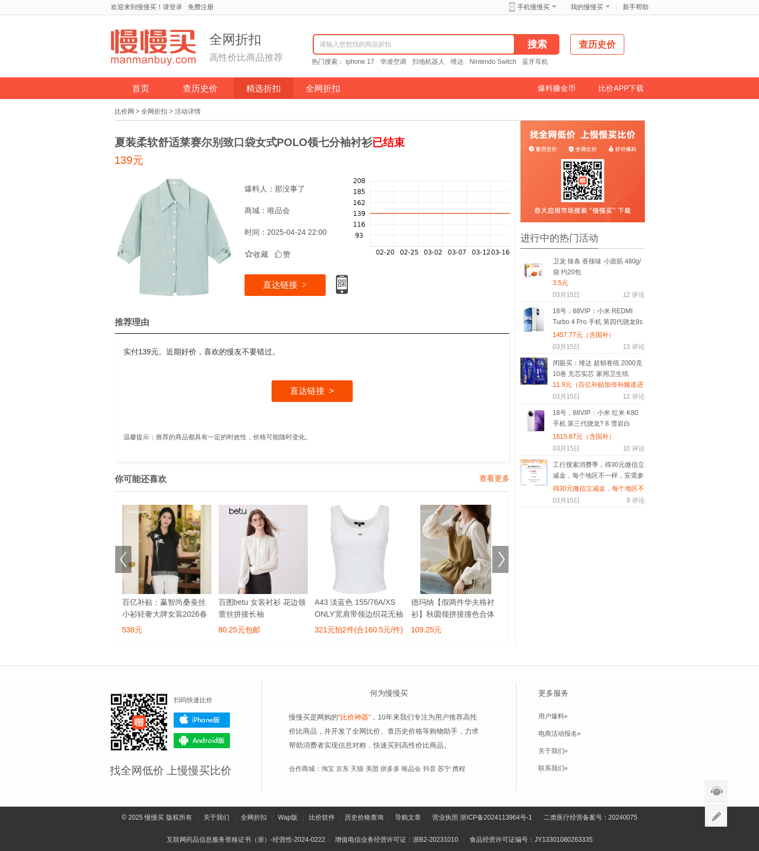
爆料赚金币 (557, 88)
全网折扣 (323, 88)
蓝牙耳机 (535, 61)
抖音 (429, 769)
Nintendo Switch (493, 61)
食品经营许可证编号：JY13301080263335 (531, 839)
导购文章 (408, 817)
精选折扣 (263, 88)
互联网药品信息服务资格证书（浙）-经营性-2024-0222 (246, 839)
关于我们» (553, 751)
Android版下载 (202, 740)
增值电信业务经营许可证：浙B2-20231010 (396, 839)
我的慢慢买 (587, 7)
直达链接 (285, 284)
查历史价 (200, 88)
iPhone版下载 (202, 720)
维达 (457, 61)
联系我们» (553, 768)
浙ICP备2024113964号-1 (496, 817)
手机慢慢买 (533, 7)
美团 (372, 769)
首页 (140, 88)
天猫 (357, 769)
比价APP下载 (621, 88)
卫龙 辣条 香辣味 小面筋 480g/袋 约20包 (597, 267)
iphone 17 (360, 61)
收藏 (256, 254)
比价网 (124, 111)
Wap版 (288, 817)
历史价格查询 (364, 817)
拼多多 (390, 769)
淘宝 (327, 769)
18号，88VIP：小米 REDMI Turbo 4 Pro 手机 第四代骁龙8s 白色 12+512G (598, 318)
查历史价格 (405, 731)
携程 (458, 769)
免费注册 (201, 7)
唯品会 (278, 210)
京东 (342, 769)
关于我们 (216, 817)
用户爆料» (553, 716)
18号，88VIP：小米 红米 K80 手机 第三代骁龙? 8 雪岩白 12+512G (595, 420)
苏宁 (444, 769)
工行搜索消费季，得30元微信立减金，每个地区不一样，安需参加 (598, 472)
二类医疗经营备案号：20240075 (590, 817)
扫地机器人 (428, 61)
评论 (633, 295)
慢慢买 (154, 817)
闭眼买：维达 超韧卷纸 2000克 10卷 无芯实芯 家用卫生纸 (597, 368)
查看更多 (494, 478)
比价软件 (322, 817)
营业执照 (445, 817)
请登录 (172, 7)
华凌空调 (393, 61)
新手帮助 (636, 7)
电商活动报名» (559, 733)
